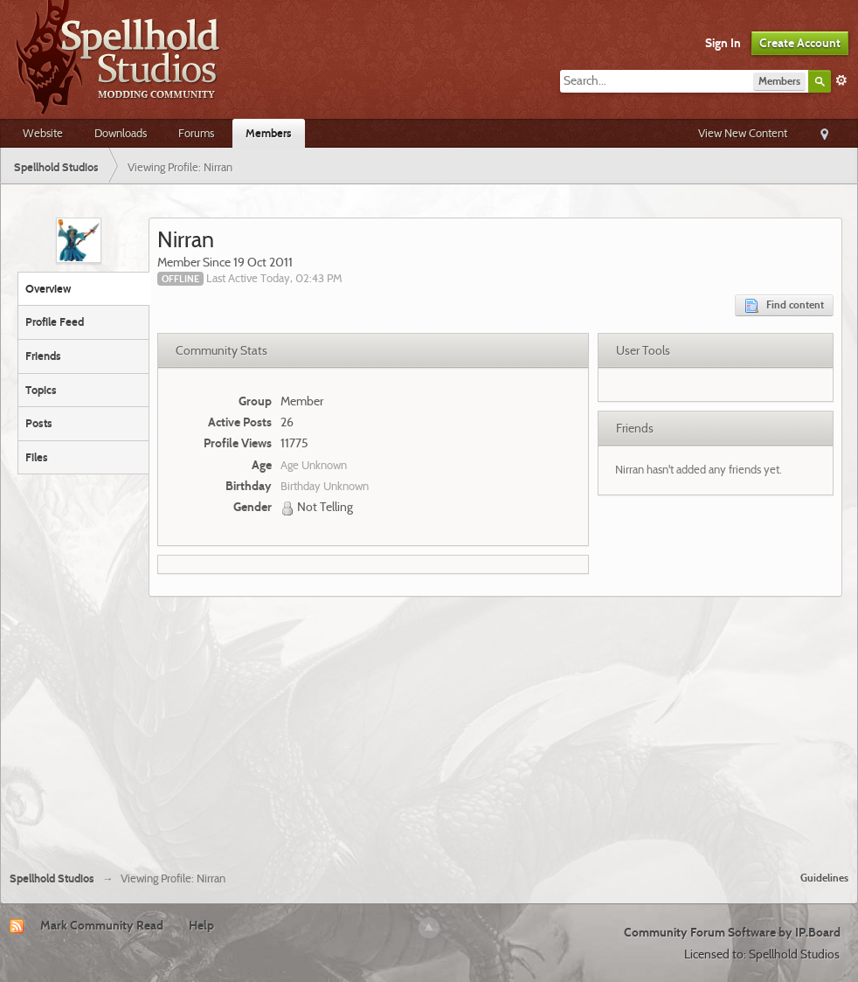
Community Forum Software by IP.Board (732, 932)
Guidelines (824, 877)
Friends (43, 356)
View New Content (742, 133)
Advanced (841, 80)
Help (201, 925)
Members (269, 133)
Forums (196, 133)
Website (43, 133)
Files (36, 457)
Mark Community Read (101, 925)
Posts (38, 423)
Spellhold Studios (52, 878)
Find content (784, 305)
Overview (48, 288)
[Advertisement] (429, 727)
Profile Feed (54, 321)
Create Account (800, 43)
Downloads (120, 133)
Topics (41, 390)
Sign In (723, 43)
